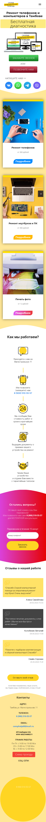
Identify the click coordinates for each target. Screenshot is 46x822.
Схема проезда (24, 754)
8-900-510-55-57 (23, 787)
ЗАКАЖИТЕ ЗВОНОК (24, 58)
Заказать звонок (22, 545)
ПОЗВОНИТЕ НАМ (23, 69)
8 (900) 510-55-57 (23, 393)
